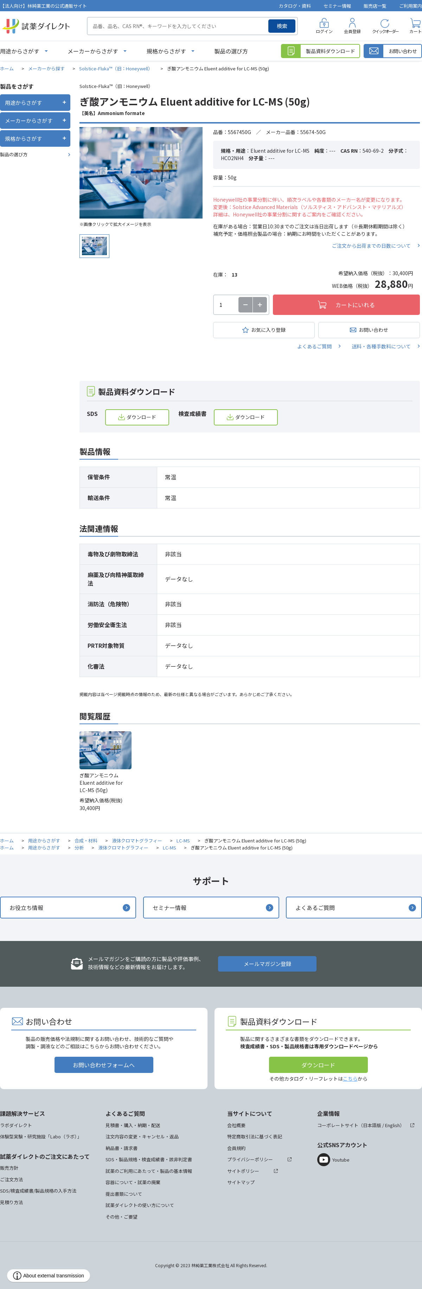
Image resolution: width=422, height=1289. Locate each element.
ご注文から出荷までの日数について (371, 245)
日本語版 (372, 1125)
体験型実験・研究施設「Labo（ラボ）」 (41, 1136)
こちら (350, 1078)
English (392, 1125)
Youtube (341, 1159)
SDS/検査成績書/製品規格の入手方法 (38, 1190)
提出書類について (124, 1193)
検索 (282, 26)
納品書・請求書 (122, 1148)
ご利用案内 (410, 5)
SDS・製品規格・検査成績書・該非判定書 (149, 1159)
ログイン (324, 31)
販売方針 (9, 1167)
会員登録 (352, 31)
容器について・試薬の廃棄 (133, 1182)
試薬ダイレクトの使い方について (140, 1205)
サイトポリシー (243, 1171)
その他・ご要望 (122, 1216)
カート (415, 31)
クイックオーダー (385, 31)
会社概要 (236, 1125)
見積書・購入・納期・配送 (133, 1125)
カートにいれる (355, 305)
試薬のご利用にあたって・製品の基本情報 (149, 1171)
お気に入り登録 (268, 329)
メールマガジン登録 (267, 963)
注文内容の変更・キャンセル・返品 (142, 1136)
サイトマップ (241, 1182)
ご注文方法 (11, 1179)
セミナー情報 (337, 5)
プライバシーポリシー (250, 1159)
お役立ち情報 (26, 907)
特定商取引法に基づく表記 (254, 1136)
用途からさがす (19, 51)
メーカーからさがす (93, 51)
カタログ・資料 (295, 5)
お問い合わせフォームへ (104, 1065)
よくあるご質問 (314, 346)
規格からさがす (166, 51)
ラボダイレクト (16, 1125)
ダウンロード (141, 417)
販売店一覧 (375, 5)
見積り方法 (11, 1202)
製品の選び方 (231, 51)
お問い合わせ (373, 329)
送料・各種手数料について (381, 346)
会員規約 (236, 1148)
